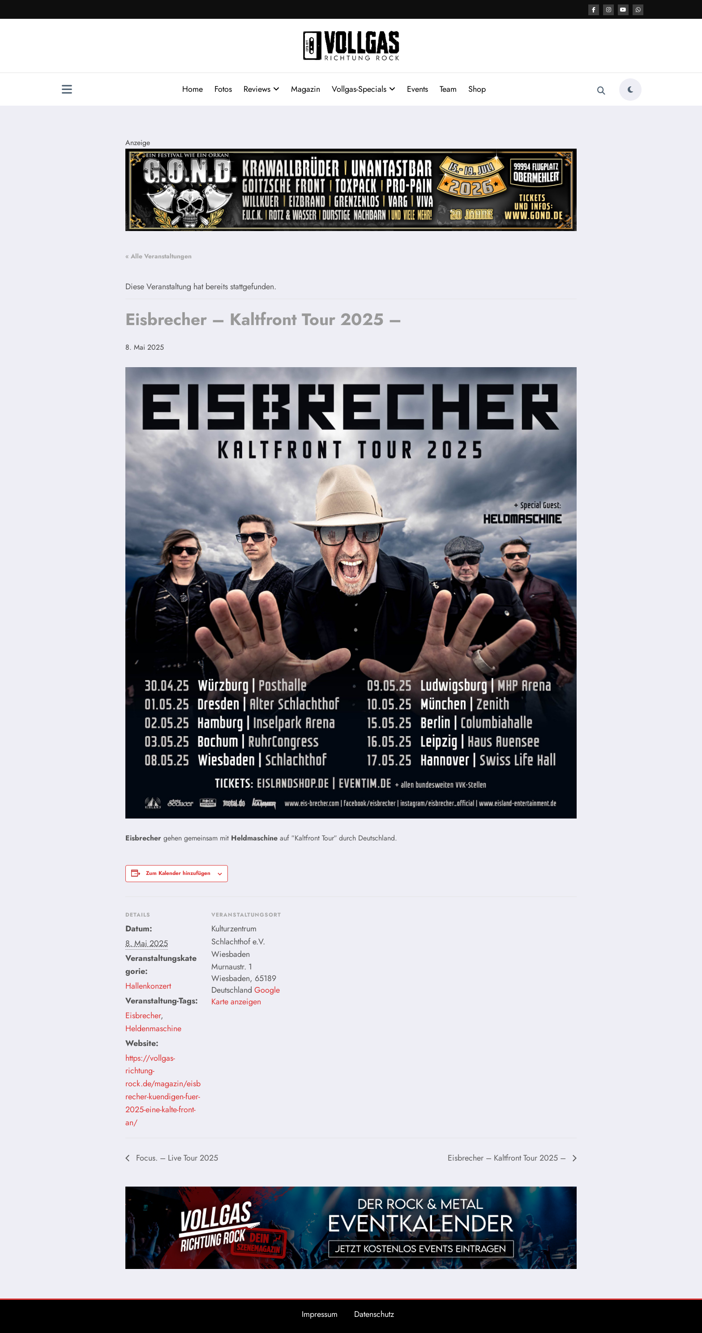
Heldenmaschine (153, 1028)
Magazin (305, 89)
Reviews (261, 89)
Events (417, 89)
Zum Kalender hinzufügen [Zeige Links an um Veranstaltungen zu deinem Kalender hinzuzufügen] (178, 873)
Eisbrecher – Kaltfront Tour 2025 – (508, 1158)
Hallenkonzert (148, 986)
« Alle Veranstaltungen (158, 256)
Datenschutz (374, 1314)
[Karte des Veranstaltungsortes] (344, 958)
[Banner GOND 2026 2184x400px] (351, 189)
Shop (477, 89)
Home (192, 89)
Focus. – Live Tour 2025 (176, 1158)
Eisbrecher (143, 1015)
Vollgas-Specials (363, 89)
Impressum (320, 1314)
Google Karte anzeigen (245, 995)
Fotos (223, 89)
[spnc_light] (630, 89)
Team (448, 89)
